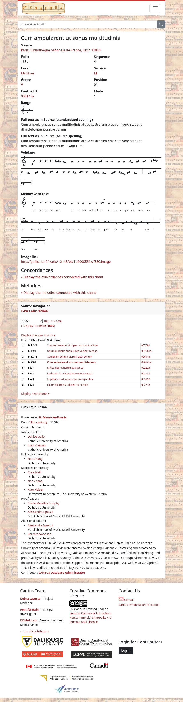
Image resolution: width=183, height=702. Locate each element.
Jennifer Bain (29, 609)
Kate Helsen (36, 489)
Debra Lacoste (30, 599)
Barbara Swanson (39, 534)
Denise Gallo (36, 436)
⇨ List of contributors (34, 631)
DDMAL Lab (28, 620)
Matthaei (28, 73)
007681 (145, 345)
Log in (126, 650)
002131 (145, 373)
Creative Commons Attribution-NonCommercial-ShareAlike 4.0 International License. (90, 617)
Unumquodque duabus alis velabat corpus (72, 351)
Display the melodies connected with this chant (59, 292)
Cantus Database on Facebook (139, 605)
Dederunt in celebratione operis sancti (69, 373)
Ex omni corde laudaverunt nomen (67, 385)
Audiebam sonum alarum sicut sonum (69, 356)
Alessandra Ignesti (40, 512)
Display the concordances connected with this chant (63, 277)
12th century (38, 422)
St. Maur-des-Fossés (52, 417)
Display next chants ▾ (35, 394)
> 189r (57, 321)
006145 (145, 356)
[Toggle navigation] (155, 8)
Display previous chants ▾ (38, 335)
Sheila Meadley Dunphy (43, 503)
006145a (27, 96)
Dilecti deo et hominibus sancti (65, 367)
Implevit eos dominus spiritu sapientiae (70, 379)
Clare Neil (34, 472)
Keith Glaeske (37, 445)
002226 (145, 367)
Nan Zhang (35, 459)
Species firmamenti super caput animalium (72, 345)
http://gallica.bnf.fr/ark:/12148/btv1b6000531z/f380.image (66, 261)
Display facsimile (39, 326)
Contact (126, 600)
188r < (47, 321)
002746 (145, 385)
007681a (146, 351)
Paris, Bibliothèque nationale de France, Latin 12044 (61, 50)
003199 (145, 379)
